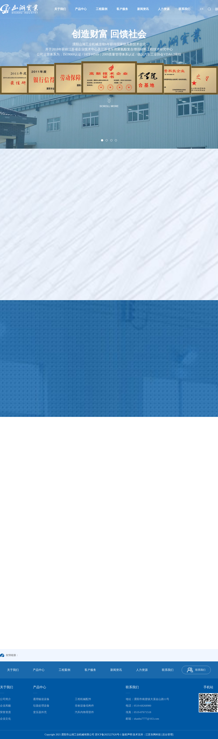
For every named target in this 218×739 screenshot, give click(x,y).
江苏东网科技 (153, 734)
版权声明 (127, 734)
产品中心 (81, 9)
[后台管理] (167, 734)
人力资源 (163, 9)
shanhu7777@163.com (146, 718)
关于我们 (60, 9)
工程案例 (101, 9)
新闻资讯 (143, 9)
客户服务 (122, 9)
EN (201, 9)
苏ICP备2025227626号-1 (108, 734)
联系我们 (184, 9)
